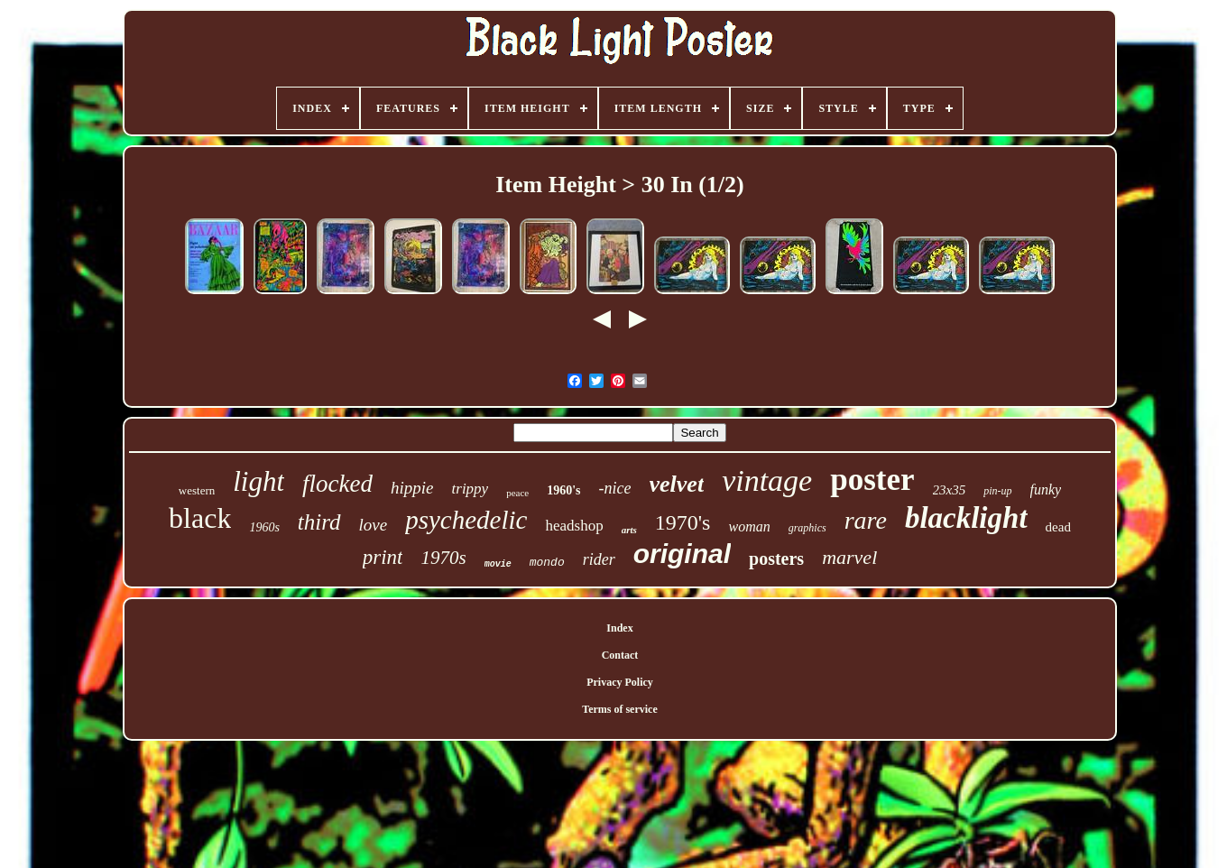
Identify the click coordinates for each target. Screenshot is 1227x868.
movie (498, 564)
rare (865, 520)
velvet (677, 484)
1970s (443, 557)
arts (629, 529)
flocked (337, 483)
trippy (470, 488)
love (373, 524)
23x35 (949, 490)
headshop (574, 525)
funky (1046, 489)
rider (599, 559)
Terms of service (620, 709)
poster (872, 479)
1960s (264, 527)
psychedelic (466, 519)
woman (749, 526)
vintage (767, 480)
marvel (849, 557)
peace (517, 492)
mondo (547, 562)
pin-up (997, 491)
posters (776, 558)
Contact (620, 655)
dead (1058, 527)
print (383, 557)
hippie (412, 487)
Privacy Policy (619, 682)
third (319, 522)
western (197, 490)
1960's (563, 490)
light (258, 481)
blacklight (966, 518)
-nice (615, 488)
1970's (683, 522)
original (682, 553)
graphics (807, 528)
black (200, 518)
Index (619, 628)
